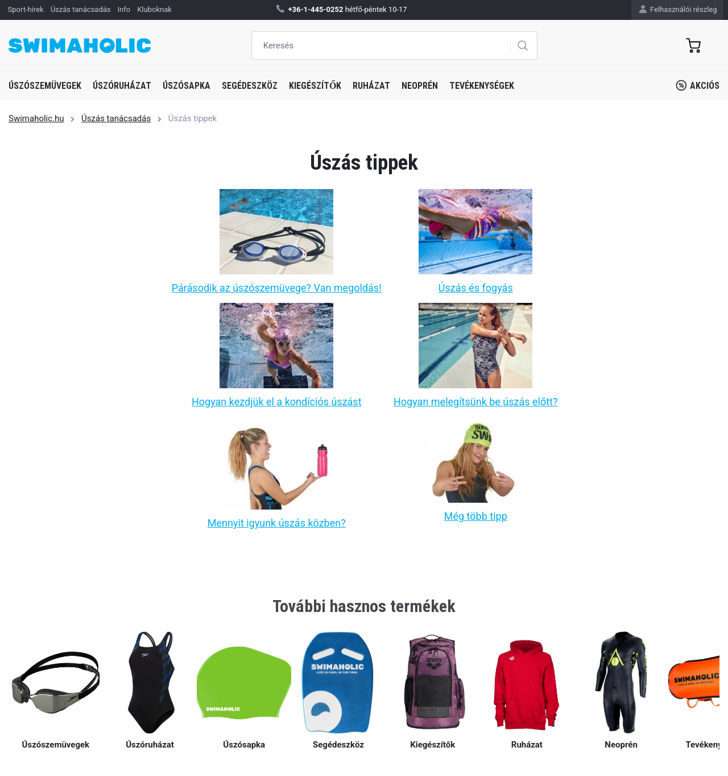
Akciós (697, 85)
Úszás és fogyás (476, 288)
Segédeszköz (250, 85)
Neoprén (420, 85)
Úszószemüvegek (45, 85)
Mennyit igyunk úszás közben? (277, 523)
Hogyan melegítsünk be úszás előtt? (476, 402)
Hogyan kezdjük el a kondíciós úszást (277, 402)
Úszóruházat (122, 85)
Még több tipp (475, 516)
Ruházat (371, 85)
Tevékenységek (481, 85)
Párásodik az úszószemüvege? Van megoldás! (277, 288)
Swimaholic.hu (36, 118)
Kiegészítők (315, 85)
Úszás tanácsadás (116, 118)
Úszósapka (186, 85)
